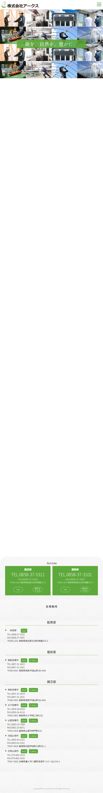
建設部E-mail (85, 590)
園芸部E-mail (37, 590)
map (18, 589)
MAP (24, 630)
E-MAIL (33, 660)
